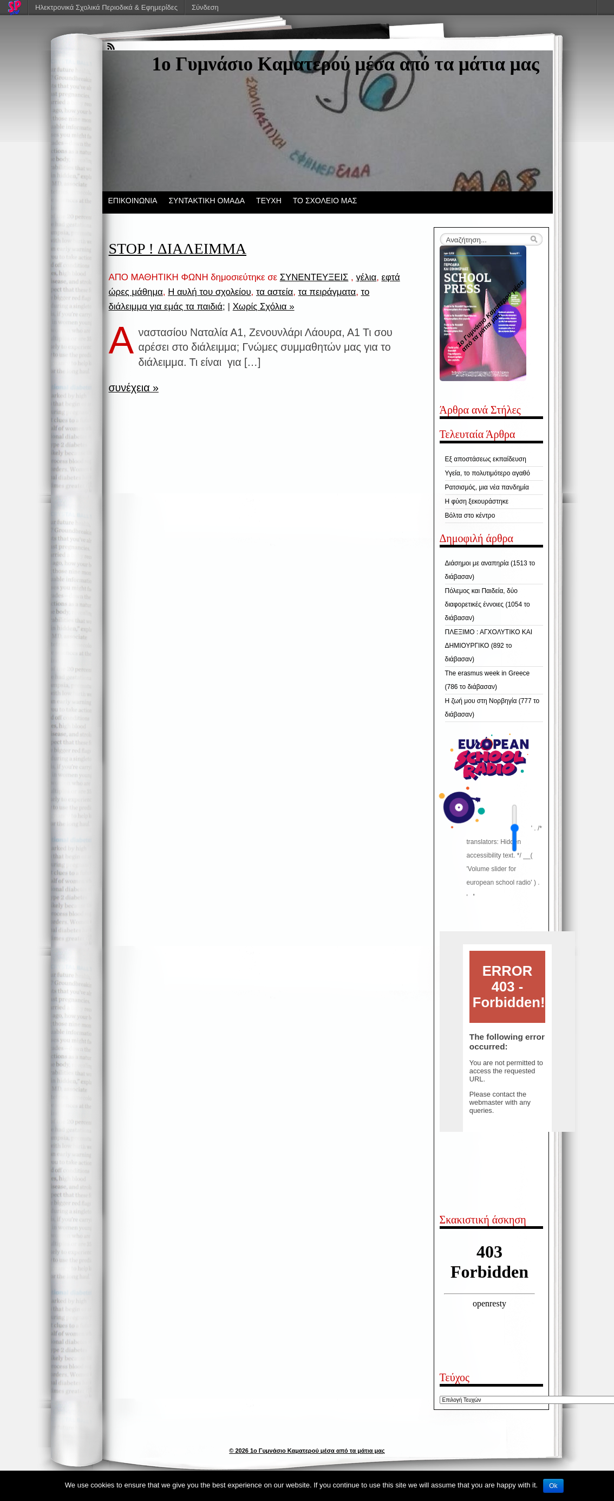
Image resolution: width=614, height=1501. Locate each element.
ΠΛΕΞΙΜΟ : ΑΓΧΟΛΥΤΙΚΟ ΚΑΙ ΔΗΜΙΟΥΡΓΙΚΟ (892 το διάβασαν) (489, 645)
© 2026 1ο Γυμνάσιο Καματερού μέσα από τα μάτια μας (307, 1450)
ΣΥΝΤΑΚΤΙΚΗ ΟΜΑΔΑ (206, 200)
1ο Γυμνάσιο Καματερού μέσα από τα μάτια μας (345, 64)
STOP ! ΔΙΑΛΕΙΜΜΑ (178, 248)
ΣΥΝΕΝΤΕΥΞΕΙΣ (314, 277)
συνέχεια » (134, 388)
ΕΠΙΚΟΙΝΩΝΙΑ (133, 200)
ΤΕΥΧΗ (269, 200)
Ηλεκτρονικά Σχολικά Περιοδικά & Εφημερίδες (106, 7)
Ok (553, 1486)
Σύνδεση (205, 7)
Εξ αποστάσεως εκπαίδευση (485, 459)
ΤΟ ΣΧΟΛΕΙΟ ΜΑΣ (325, 200)
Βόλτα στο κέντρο (470, 515)
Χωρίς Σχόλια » (264, 306)
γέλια (366, 277)
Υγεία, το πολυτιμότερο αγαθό (487, 473)
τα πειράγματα (327, 292)
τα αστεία (274, 292)
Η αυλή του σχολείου (209, 292)
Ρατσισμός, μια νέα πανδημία (487, 487)
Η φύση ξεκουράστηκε (477, 501)
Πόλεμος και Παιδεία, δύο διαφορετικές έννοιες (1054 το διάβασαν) (487, 604)
